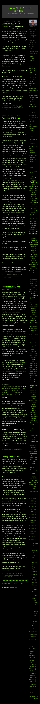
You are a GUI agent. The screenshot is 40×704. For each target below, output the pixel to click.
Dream (35, 254)
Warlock (31, 472)
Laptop (33, 332)
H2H (36, 302)
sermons (33, 414)
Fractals (33, 287)
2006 (32, 639)
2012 (32, 534)
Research (33, 406)
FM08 (31, 283)
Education (33, 260)
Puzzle (33, 394)
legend (32, 341)
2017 (32, 520)
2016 (32, 523)
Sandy (34, 412)
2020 (32, 512)
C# (36, 206)
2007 (32, 637)
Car (31, 210)
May (33, 577)
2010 (32, 539)
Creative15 (33, 238)
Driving (31, 256)
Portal (35, 382)
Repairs (33, 404)
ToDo (34, 437)
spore (31, 420)
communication (33, 229)
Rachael (33, 396)
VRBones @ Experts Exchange (32, 675)
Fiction (30, 275)
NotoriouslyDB (33, 95)
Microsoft (33, 349)
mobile (35, 353)
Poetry (35, 379)
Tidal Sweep (32, 104)
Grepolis (4, 27)
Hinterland (33, 312)
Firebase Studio (33, 277)
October (34, 555)
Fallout (33, 273)
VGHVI (31, 459)
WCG (33, 474)
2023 (32, 506)
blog (35, 198)
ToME (33, 439)
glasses (33, 300)
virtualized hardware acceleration (12, 331)
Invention (33, 320)
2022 (32, 509)
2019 (32, 514)
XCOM (33, 488)
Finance (36, 275)
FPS (36, 285)
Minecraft (33, 351)
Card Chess (32, 88)
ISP (33, 324)
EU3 (31, 268)
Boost (31, 202)
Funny (31, 289)
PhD (35, 373)
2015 (32, 525)
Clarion (35, 221)
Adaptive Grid (34, 176)
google (31, 302)
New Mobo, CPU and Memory (11, 288)
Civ (31, 221)
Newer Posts (6, 583)
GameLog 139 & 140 (11, 24)
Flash (36, 281)
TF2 (33, 433)
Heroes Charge (33, 306)
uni (36, 457)
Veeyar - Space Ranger (32, 151)
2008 (32, 634)
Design (33, 252)
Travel (35, 451)
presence (33, 383)
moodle (35, 355)
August (34, 567)
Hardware (19, 449)
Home (15, 583)
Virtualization (33, 465)
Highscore (33, 308)
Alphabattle (33, 180)
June (34, 574)
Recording (33, 402)
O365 (31, 371)
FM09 (35, 283)
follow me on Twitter (34, 698)
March (34, 582)
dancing (36, 242)
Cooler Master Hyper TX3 (9, 393)
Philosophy (33, 375)
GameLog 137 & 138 (11, 118)
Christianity (33, 219)
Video (36, 459)
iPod (36, 322)
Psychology (33, 392)
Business (32, 206)
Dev (31, 254)
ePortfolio (33, 267)
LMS (31, 345)
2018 (32, 517)
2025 (32, 501)
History (33, 314)
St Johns (32, 422)
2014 (32, 528)
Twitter (31, 457)
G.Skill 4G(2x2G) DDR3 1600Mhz (12, 395)
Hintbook (33, 310)
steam (33, 429)
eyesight (35, 268)
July (33, 571)
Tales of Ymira (33, 146)
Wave (36, 472)
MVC (33, 361)
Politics (31, 382)
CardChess (33, 215)
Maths (33, 347)
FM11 (31, 285)
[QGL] (31, 172)
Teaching (33, 431)
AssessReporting (33, 190)
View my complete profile (32, 58)
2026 (32, 498)
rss (31, 412)
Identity (33, 318)
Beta (32, 196)
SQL (35, 420)
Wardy (35, 469)
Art (36, 188)
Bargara (33, 192)
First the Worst (33, 279)
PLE (31, 380)
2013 (32, 531)
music (33, 359)
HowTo (31, 316)
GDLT (34, 298)
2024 (32, 504)
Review (33, 408)
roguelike (33, 410)
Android (33, 184)
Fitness (31, 281)
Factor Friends (33, 90)
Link (35, 343)
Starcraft (33, 427)
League (31, 334)
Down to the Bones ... (20, 9)
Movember (33, 357)
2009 (32, 631)
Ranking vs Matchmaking (33, 122)
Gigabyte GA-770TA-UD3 (9, 386)
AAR (35, 172)
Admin (32, 178)
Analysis (33, 182)
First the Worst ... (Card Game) (33, 100)
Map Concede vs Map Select (33, 128)
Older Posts (23, 583)
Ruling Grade (33, 106)
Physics (31, 377)
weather (33, 476)
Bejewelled (33, 194)
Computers (33, 236)
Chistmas (33, 217)
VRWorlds (33, 468)
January (34, 626)
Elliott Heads (33, 264)
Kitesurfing (33, 330)
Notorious (32, 93)
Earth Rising (32, 144)
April (33, 580)
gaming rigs (13, 347)
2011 (32, 536)
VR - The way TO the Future (33, 79)
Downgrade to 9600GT (11, 457)
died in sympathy (9, 323)
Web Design (33, 478)
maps (35, 345)
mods (30, 355)
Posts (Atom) (14, 587)
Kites (35, 328)
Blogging (33, 200)
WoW (35, 486)
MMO (31, 353)
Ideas (36, 316)
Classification (33, 223)
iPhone (31, 322)
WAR (31, 469)
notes (36, 367)
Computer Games (33, 232)
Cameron (33, 209)
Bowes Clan (32, 649)
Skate (31, 416)
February (35, 621)
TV (34, 455)
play (36, 377)
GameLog (10, 109)
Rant (36, 400)
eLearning (33, 262)
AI (35, 178)
